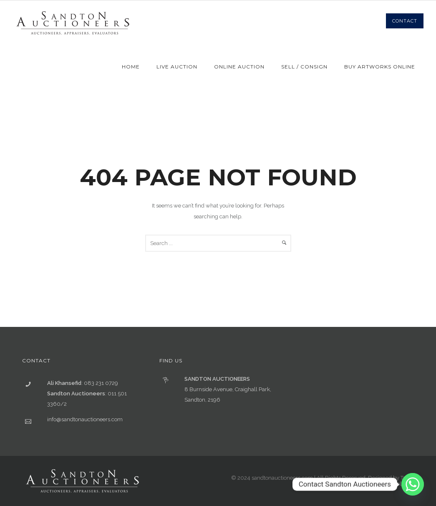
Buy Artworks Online (379, 66)
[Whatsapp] (412, 484)
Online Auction (239, 66)
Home (131, 66)
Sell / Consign (304, 66)
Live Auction (176, 66)
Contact (404, 21)
